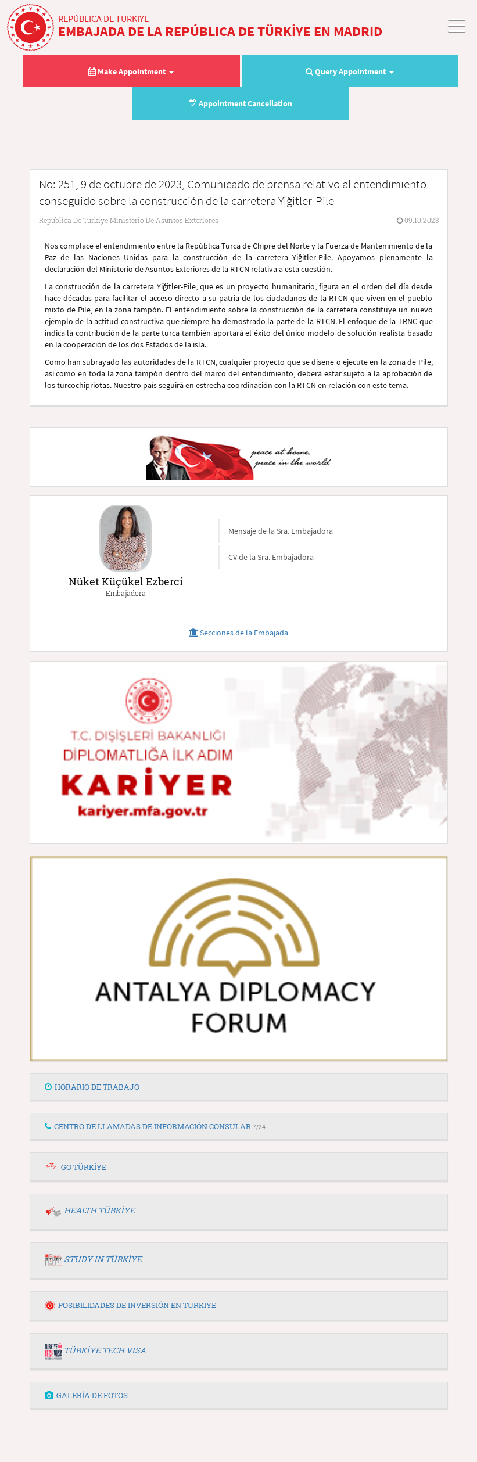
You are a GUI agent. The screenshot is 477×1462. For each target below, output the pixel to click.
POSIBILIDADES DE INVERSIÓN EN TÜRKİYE (130, 1305)
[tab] (238, 1087)
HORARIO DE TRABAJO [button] (92, 1087)
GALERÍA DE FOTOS (86, 1395)
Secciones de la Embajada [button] (238, 632)
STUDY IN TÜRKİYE (103, 1259)
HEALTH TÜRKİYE (99, 1210)
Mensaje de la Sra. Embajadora (280, 531)
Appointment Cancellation (240, 103)
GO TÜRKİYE (83, 1167)
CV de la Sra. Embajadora (271, 557)
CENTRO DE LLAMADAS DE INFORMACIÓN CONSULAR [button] (155, 1126)
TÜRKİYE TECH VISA (105, 1350)
